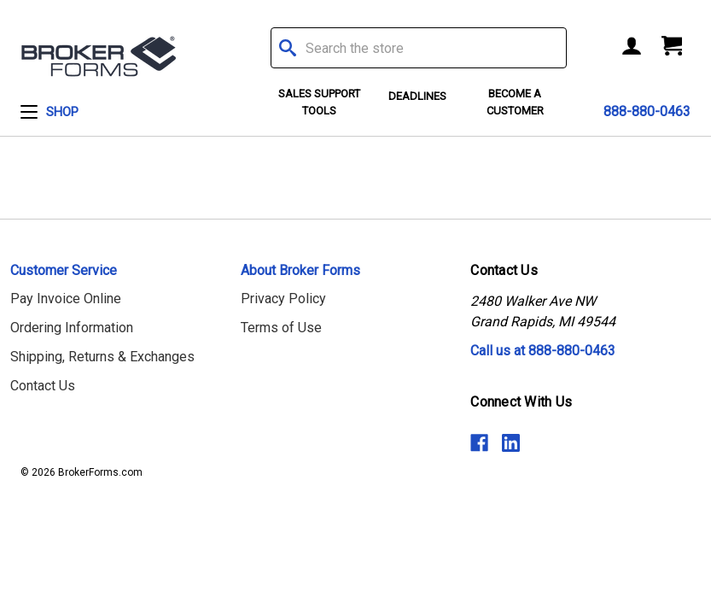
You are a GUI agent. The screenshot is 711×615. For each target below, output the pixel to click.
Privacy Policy (283, 298)
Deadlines (417, 96)
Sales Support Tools (319, 102)
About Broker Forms (300, 270)
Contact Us (42, 386)
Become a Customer (515, 102)
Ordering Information (71, 327)
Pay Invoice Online (65, 298)
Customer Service (63, 270)
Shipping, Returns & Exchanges (102, 356)
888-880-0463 (647, 111)
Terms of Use (281, 327)
